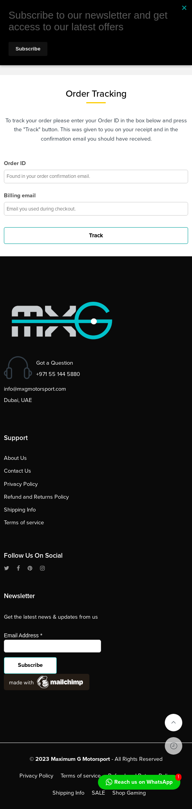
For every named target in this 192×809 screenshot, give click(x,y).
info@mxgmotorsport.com (35, 389)
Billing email (20, 195)
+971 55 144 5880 (58, 374)
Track (96, 235)
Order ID (15, 163)
